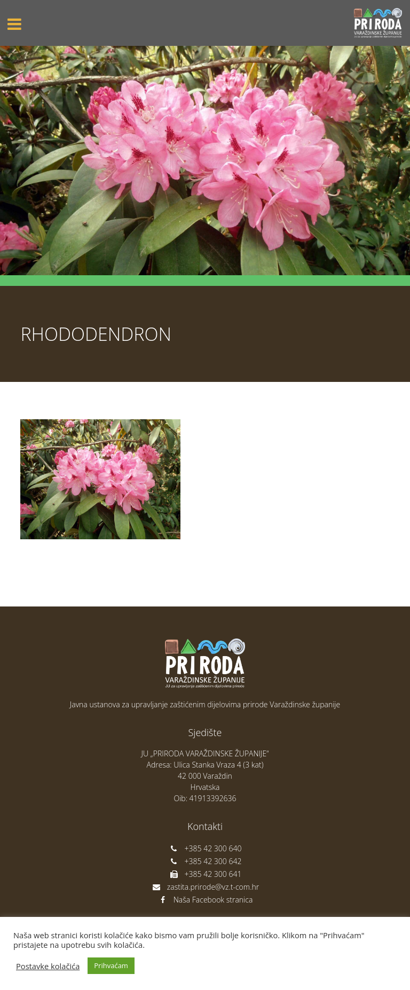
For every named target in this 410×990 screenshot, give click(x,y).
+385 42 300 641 (205, 874)
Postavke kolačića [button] (48, 966)
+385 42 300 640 (205, 848)
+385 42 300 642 (205, 861)
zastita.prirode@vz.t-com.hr (205, 887)
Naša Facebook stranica (205, 900)
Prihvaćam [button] (111, 965)
